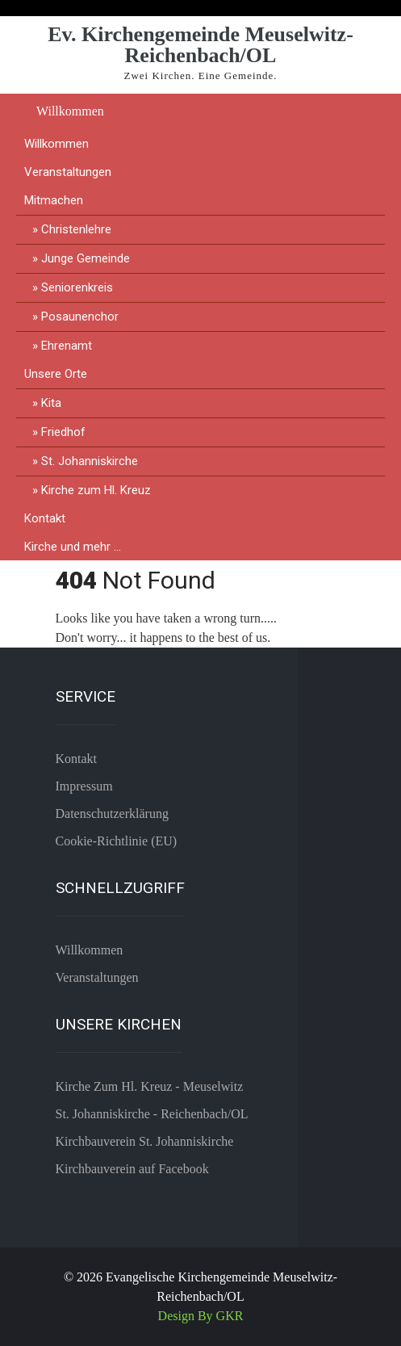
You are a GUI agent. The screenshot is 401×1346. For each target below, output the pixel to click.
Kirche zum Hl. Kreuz (96, 490)
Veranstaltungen (67, 172)
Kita (51, 403)
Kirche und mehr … (72, 546)
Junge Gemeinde (85, 258)
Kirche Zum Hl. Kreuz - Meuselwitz (150, 1086)
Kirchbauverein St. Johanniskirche (145, 1141)
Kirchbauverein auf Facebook (132, 1169)
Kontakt (44, 518)
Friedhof (63, 432)
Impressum (84, 786)
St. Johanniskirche (89, 461)
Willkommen (70, 111)
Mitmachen (53, 200)
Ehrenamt (66, 345)
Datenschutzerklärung (112, 813)
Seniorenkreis (77, 287)
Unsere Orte (55, 374)
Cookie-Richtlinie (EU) (117, 841)
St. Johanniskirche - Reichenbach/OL (152, 1114)
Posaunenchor (80, 316)
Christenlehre (76, 229)
